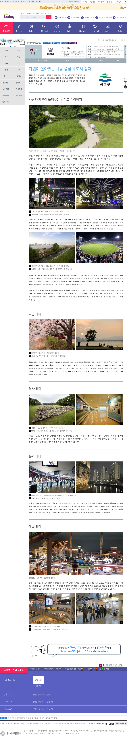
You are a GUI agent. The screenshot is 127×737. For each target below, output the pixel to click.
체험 (118, 60)
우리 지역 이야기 (42, 60)
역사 (84, 60)
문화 (101, 60)
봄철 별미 (35, 13)
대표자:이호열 (42, 731)
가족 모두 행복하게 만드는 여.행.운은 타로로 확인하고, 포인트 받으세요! (32, 718)
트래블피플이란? (35, 669)
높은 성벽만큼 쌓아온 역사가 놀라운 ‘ (106, 46)
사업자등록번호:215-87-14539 (59, 731)
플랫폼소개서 (38, 724)
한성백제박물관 (83, 52)
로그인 (85, 2)
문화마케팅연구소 (30, 731)
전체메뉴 (109, 2)
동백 (42, 13)
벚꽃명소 (28, 13)
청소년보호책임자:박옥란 (99, 731)
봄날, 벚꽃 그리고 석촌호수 (103, 57)
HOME (2, 724)
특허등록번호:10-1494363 (80, 731)
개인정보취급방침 (19, 724)
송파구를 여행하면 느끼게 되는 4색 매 (106, 49)
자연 (68, 60)
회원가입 (92, 2)
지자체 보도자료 (79, 724)
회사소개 (9, 724)
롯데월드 (67, 55)
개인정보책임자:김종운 (116, 731)
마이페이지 (101, 2)
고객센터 (30, 724)
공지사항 (3, 718)
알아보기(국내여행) (109, 40)
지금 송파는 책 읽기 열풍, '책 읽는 (105, 52)
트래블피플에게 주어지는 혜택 (52, 669)
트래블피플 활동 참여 (66, 724)
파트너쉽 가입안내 (51, 724)
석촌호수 (78, 55)
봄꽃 (22, 13)
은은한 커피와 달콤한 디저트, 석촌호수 (107, 54)
